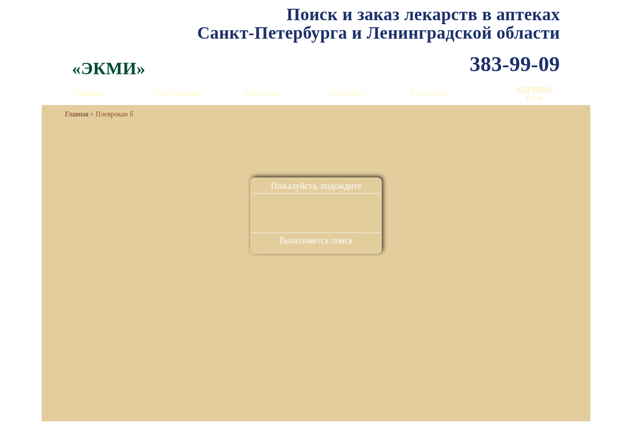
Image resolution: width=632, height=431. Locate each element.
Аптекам (261, 92)
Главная (89, 92)
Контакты (429, 92)
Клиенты (346, 92)
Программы (179, 92)
